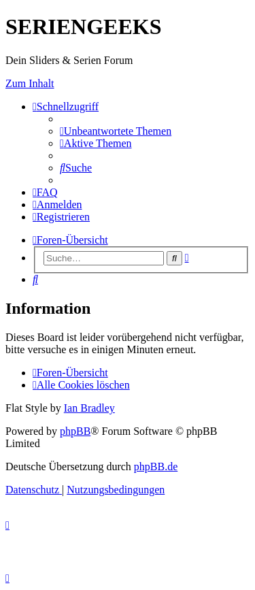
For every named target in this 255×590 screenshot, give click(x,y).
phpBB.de (155, 466)
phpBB (75, 431)
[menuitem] (115, 131)
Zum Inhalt (29, 83)
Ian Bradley (89, 408)
